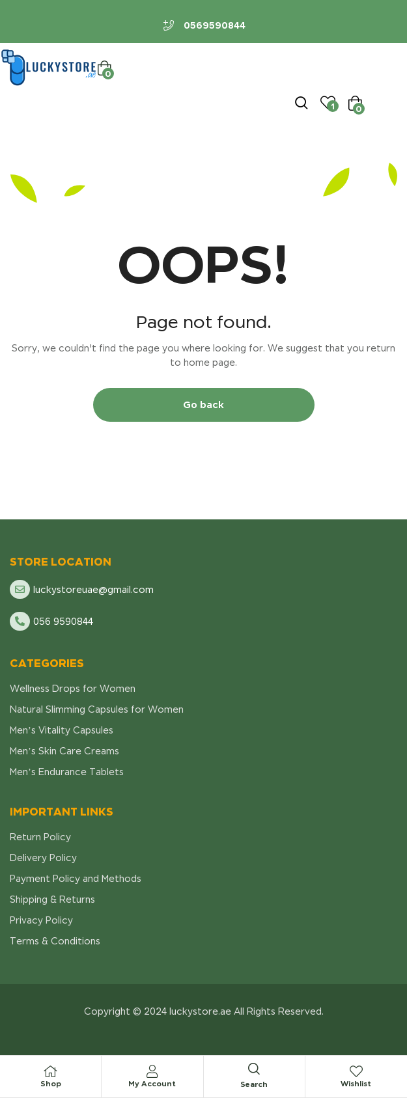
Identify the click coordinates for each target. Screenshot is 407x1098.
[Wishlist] (356, 1071)
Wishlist (356, 1083)
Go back (203, 404)
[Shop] (50, 1071)
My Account (152, 1083)
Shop (50, 1083)
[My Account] (152, 1071)
